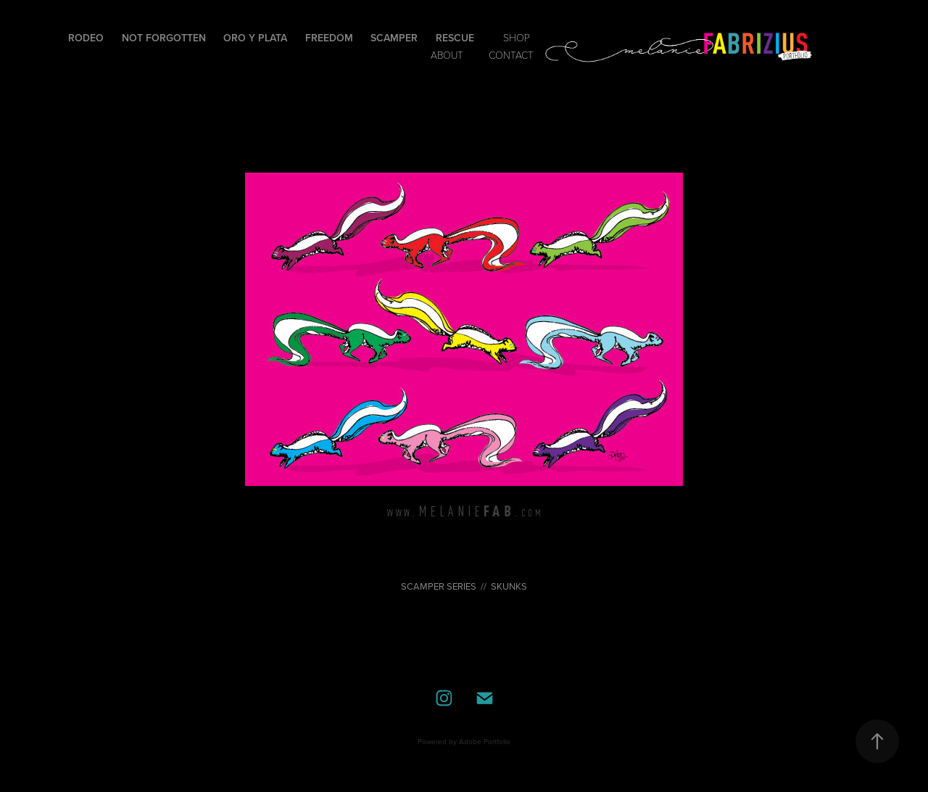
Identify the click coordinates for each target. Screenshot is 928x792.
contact (511, 55)
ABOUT (447, 55)
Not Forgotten (164, 37)
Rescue (455, 37)
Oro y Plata (255, 37)
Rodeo (86, 37)
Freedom (329, 37)
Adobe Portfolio (484, 741)
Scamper (394, 37)
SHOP (516, 37)
